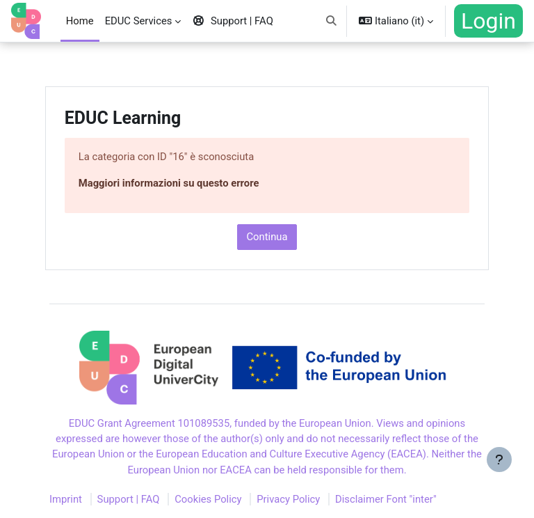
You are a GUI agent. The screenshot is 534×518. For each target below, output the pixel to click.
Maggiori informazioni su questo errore (169, 183)
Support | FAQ (128, 499)
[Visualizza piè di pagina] (499, 483)
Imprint (65, 499)
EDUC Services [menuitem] (138, 21)
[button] (331, 21)
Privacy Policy (288, 499)
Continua (266, 236)
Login (488, 21)
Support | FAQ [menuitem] (232, 21)
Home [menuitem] (80, 21)
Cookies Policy (208, 499)
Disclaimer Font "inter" (386, 499)
